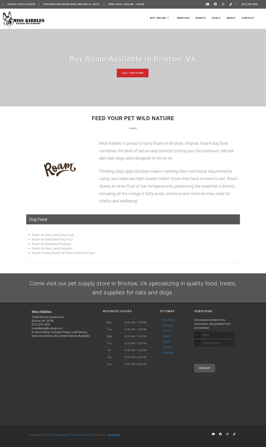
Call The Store (133, 73)
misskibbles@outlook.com (47, 328)
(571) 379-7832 (41, 324)
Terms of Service (81, 434)
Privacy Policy (61, 434)
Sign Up (204, 368)
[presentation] (214, 353)
